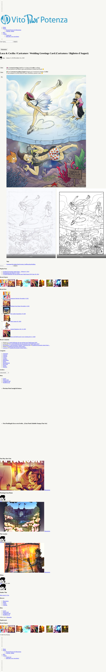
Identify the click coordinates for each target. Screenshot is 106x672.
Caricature (8, 264)
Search (15, 41)
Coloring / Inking (10, 653)
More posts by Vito (4, 595)
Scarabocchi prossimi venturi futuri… (41, 345)
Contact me (8, 657)
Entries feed (6, 379)
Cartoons (5, 355)
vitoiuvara (5, 347)
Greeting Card (23, 264)
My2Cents (5, 364)
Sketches (5, 367)
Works (4, 650)
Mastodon (9, 617)
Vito (4, 58)
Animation (5, 353)
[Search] (6, 41)
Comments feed (6, 381)
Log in (4, 378)
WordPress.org (6, 382)
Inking (4, 361)
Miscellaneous (6, 363)
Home (4, 649)
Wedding (33, 264)
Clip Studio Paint (15, 264)
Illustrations (4, 49)
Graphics (5, 359)
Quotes (4, 365)
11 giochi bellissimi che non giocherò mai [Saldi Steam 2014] (22, 342)
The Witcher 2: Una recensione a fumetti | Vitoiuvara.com (16, 345)
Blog (4, 654)
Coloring (5, 356)
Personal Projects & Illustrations (13, 651)
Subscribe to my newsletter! (12, 658)
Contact (5, 655)
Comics (5, 357)
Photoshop (28, 264)
